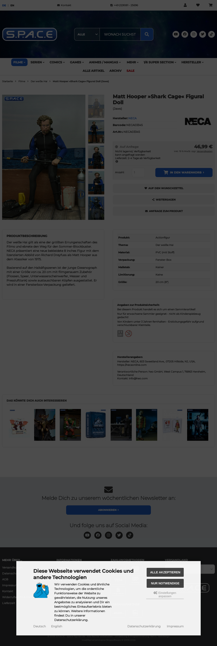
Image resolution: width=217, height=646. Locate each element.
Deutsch (39, 626)
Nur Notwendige (165, 583)
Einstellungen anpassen (165, 594)
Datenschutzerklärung (144, 626)
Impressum (175, 626)
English (56, 626)
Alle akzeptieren (165, 572)
